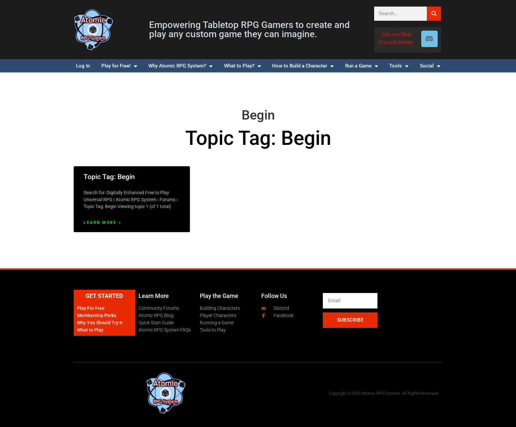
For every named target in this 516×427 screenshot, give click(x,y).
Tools (398, 66)
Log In (83, 66)
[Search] (434, 14)
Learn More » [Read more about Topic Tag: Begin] (102, 222)
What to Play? (242, 66)
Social (430, 66)
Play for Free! (119, 66)
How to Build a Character (302, 66)
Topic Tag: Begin (109, 177)
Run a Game (361, 66)
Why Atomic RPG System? (180, 66)
